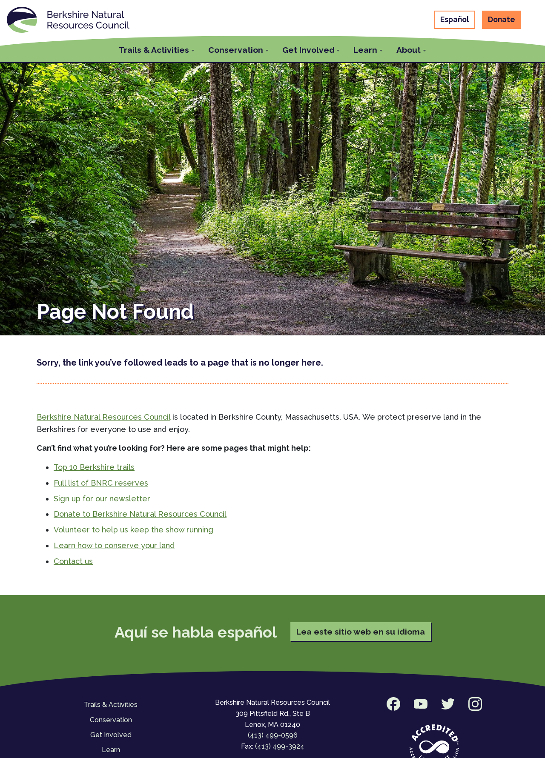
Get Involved (111, 735)
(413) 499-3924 (279, 746)
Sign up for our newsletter (102, 498)
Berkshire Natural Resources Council (103, 416)
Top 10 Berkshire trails (94, 467)
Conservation (111, 720)
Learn (111, 750)
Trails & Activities (111, 705)
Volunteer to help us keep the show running (133, 529)
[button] (156, 48)
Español (454, 19)
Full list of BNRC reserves (101, 482)
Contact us (73, 561)
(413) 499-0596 (273, 735)
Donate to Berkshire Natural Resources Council (140, 513)
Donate (501, 19)
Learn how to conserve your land (114, 545)
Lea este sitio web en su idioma (360, 631)
